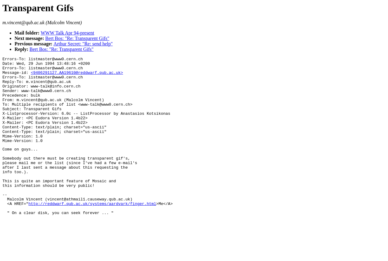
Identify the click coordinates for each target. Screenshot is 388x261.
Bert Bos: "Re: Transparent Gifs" (77, 38)
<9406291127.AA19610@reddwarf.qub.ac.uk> (77, 76)
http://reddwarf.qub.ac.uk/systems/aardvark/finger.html (92, 232)
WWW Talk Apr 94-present (67, 32)
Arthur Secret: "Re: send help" (83, 43)
